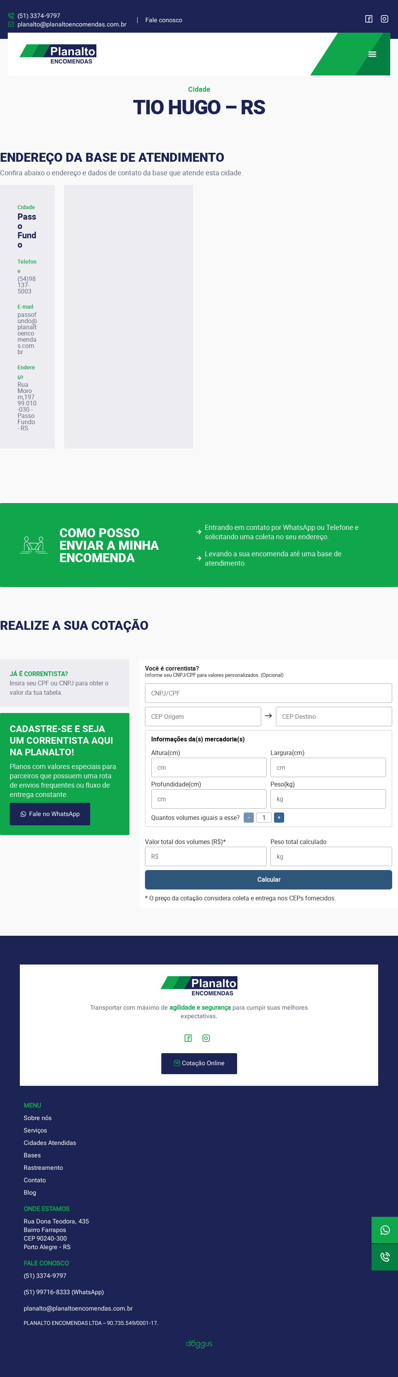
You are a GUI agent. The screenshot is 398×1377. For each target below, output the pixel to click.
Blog (30, 1192)
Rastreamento (43, 1167)
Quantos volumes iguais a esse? (217, 818)
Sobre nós (38, 1118)
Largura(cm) (328, 763)
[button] (372, 54)
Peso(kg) (328, 795)
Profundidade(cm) (209, 795)
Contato (35, 1180)
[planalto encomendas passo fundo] (128, 317)
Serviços (35, 1130)
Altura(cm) (209, 763)
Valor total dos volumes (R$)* (206, 852)
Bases (32, 1155)
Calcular (268, 879)
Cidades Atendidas (50, 1142)
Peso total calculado (331, 852)
